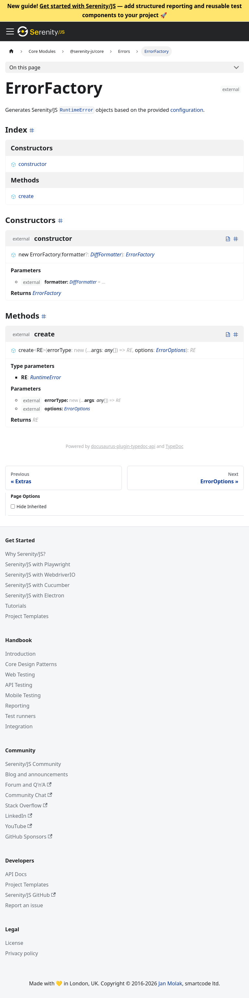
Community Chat (28, 795)
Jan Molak (170, 983)
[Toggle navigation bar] (10, 31)
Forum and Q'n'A (28, 784)
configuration (186, 109)
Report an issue (24, 905)
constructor (29, 164)
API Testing (18, 684)
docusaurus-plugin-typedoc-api (123, 446)
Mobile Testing (23, 695)
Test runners (20, 716)
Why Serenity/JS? (25, 554)
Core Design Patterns (31, 664)
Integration (19, 726)
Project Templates (27, 616)
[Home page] (11, 51)
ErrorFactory (140, 254)
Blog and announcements (36, 774)
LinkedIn (18, 815)
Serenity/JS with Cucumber (37, 585)
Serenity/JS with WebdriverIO (40, 574)
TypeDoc (175, 446)
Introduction (20, 653)
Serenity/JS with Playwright (37, 564)
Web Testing (20, 674)
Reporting (17, 705)
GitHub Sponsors (28, 836)
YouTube (18, 826)
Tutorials (15, 605)
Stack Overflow (26, 805)
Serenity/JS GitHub (30, 894)
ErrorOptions (170, 350)
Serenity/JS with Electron (34, 595)
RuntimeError (45, 377)
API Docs (16, 874)
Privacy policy (21, 953)
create (22, 196)
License (14, 942)
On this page (25, 67)
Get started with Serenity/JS (78, 6)
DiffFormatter (106, 254)
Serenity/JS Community (33, 764)
